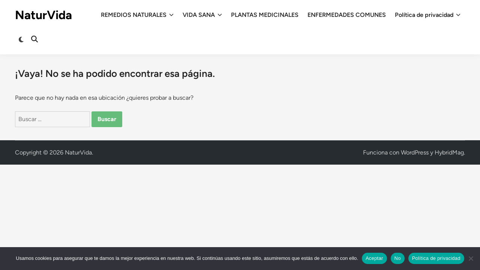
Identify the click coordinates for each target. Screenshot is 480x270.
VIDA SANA (202, 15)
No (397, 258)
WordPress (415, 152)
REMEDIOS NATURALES (137, 15)
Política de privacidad (427, 15)
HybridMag (449, 152)
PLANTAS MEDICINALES (264, 14)
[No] (470, 258)
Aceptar (374, 258)
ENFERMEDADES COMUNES (347, 14)
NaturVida (43, 15)
